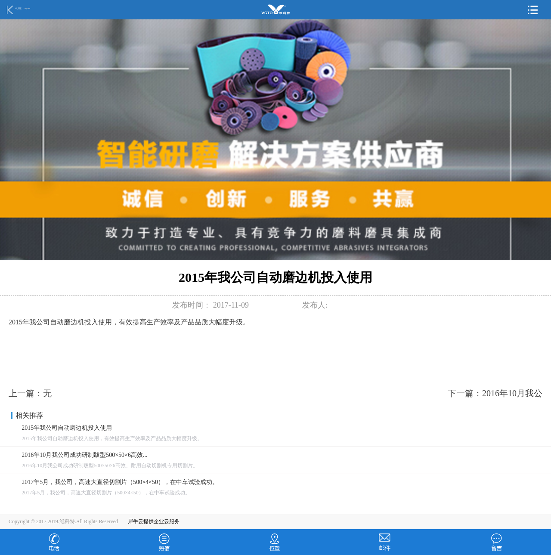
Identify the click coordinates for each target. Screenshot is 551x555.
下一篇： (495, 393)
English (27, 8)
